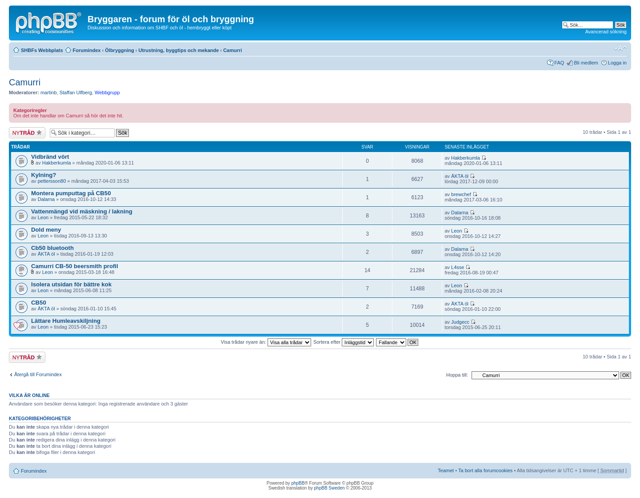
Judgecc (460, 322)
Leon (43, 217)
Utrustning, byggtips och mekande (178, 50)
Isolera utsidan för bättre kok (71, 284)
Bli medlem (586, 62)
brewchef (461, 194)
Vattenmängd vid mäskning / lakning (81, 211)
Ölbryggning (119, 50)
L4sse (457, 267)
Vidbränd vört (50, 156)
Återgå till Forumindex (38, 374)
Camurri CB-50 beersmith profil (74, 266)
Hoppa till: (457, 375)
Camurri (232, 50)
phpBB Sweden (329, 488)
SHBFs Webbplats (42, 50)
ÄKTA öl (459, 176)
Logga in (617, 62)
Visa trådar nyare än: (266, 342)
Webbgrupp (107, 92)
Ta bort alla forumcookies (485, 470)
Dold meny (46, 229)
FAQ (559, 62)
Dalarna (46, 199)
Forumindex (87, 50)
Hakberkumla (56, 162)
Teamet (446, 470)
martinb (48, 92)
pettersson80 (52, 181)
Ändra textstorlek (620, 48)
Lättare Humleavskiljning (65, 320)
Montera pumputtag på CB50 (71, 193)
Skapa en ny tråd (27, 132)
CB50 (38, 302)
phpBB (297, 483)
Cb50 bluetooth (52, 248)
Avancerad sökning (606, 31)
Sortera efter (343, 342)
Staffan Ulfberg (76, 92)
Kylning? (43, 175)
